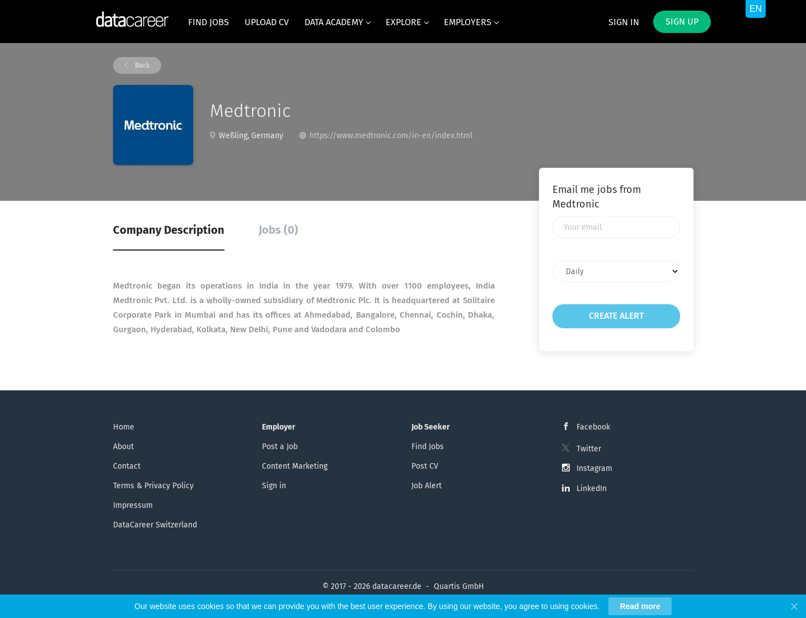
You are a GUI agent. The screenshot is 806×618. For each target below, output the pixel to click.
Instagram (594, 468)
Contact (126, 466)
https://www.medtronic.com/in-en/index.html (391, 135)
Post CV (424, 466)
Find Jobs (427, 446)
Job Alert (426, 485)
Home (123, 427)
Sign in (623, 22)
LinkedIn (592, 488)
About (123, 446)
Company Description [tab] (168, 230)
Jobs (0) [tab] (278, 230)
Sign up (682, 21)
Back (141, 65)
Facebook (593, 427)
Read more (640, 606)
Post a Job (280, 446)
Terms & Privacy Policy (153, 485)
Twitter (589, 449)
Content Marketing (294, 466)
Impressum (133, 505)
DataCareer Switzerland (155, 525)
